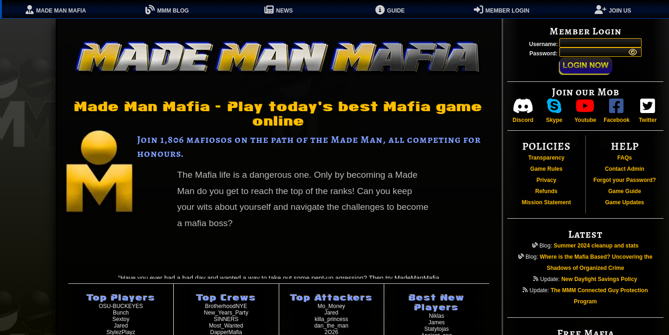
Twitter (647, 110)
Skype (554, 110)
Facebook (616, 110)
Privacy (547, 180)
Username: (544, 44)
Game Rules (546, 169)
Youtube (585, 110)
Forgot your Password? (624, 180)
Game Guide (624, 191)
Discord (522, 110)
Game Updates (624, 202)
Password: (544, 53)
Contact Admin (624, 169)
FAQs (624, 157)
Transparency (546, 157)
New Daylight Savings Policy (599, 279)
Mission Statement (546, 202)
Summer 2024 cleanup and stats (596, 245)
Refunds (546, 191)
